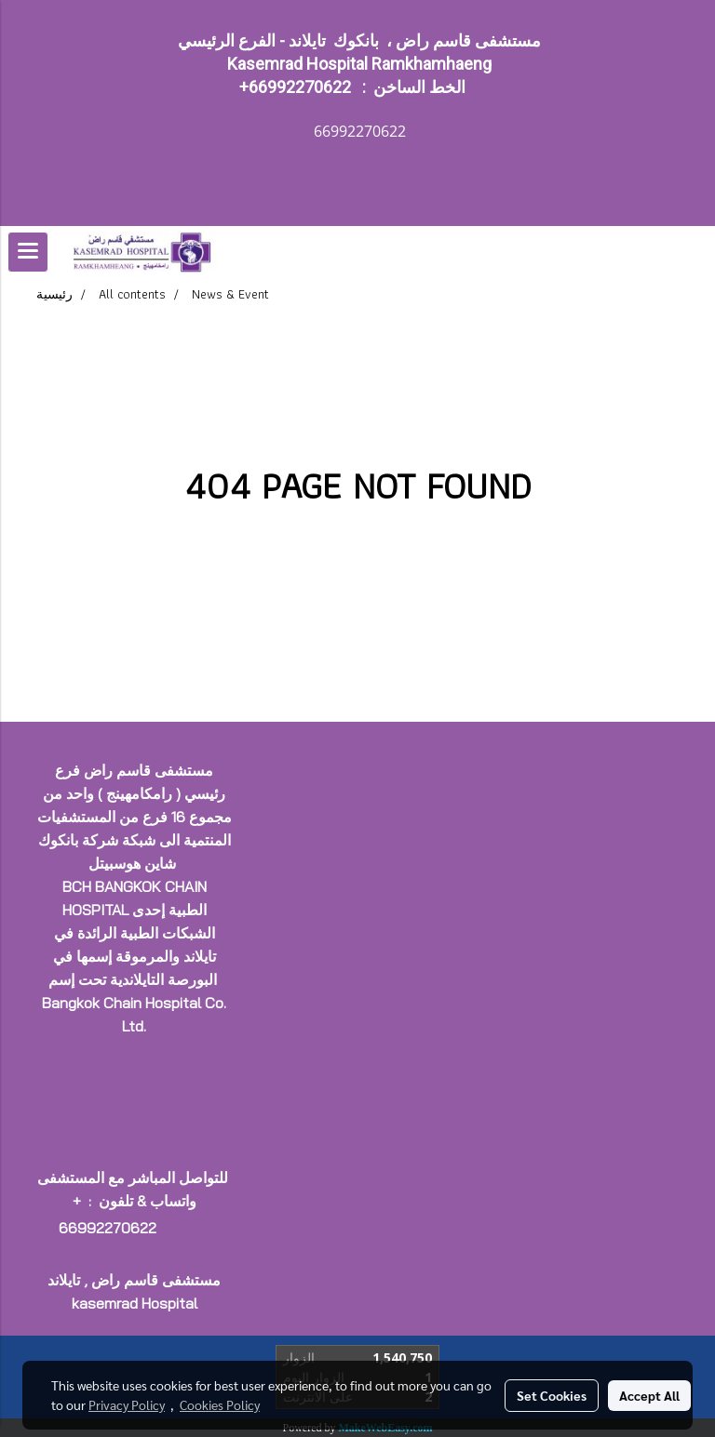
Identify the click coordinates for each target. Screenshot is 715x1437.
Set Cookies (552, 1395)
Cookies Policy (220, 1404)
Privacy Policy (126, 1404)
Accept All (649, 1395)
